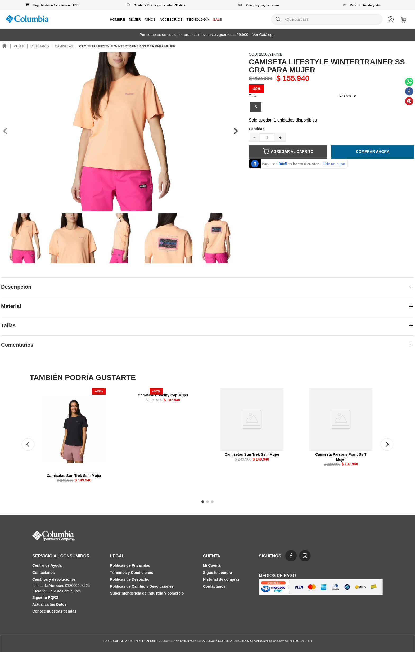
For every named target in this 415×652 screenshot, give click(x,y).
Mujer (18, 46)
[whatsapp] (409, 82)
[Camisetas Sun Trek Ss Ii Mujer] (74, 440)
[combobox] (327, 19)
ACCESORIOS (171, 19)
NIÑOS (150, 19)
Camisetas (64, 46)
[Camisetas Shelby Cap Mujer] (163, 400)
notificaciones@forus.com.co (271, 641)
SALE (217, 19)
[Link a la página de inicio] (4, 46)
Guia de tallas (347, 96)
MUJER (135, 19)
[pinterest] (409, 101)
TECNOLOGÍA (198, 19)
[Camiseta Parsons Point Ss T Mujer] (341, 432)
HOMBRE (117, 19)
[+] (280, 137)
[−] (254, 137)
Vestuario (39, 46)
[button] (255, 107)
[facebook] (409, 92)
